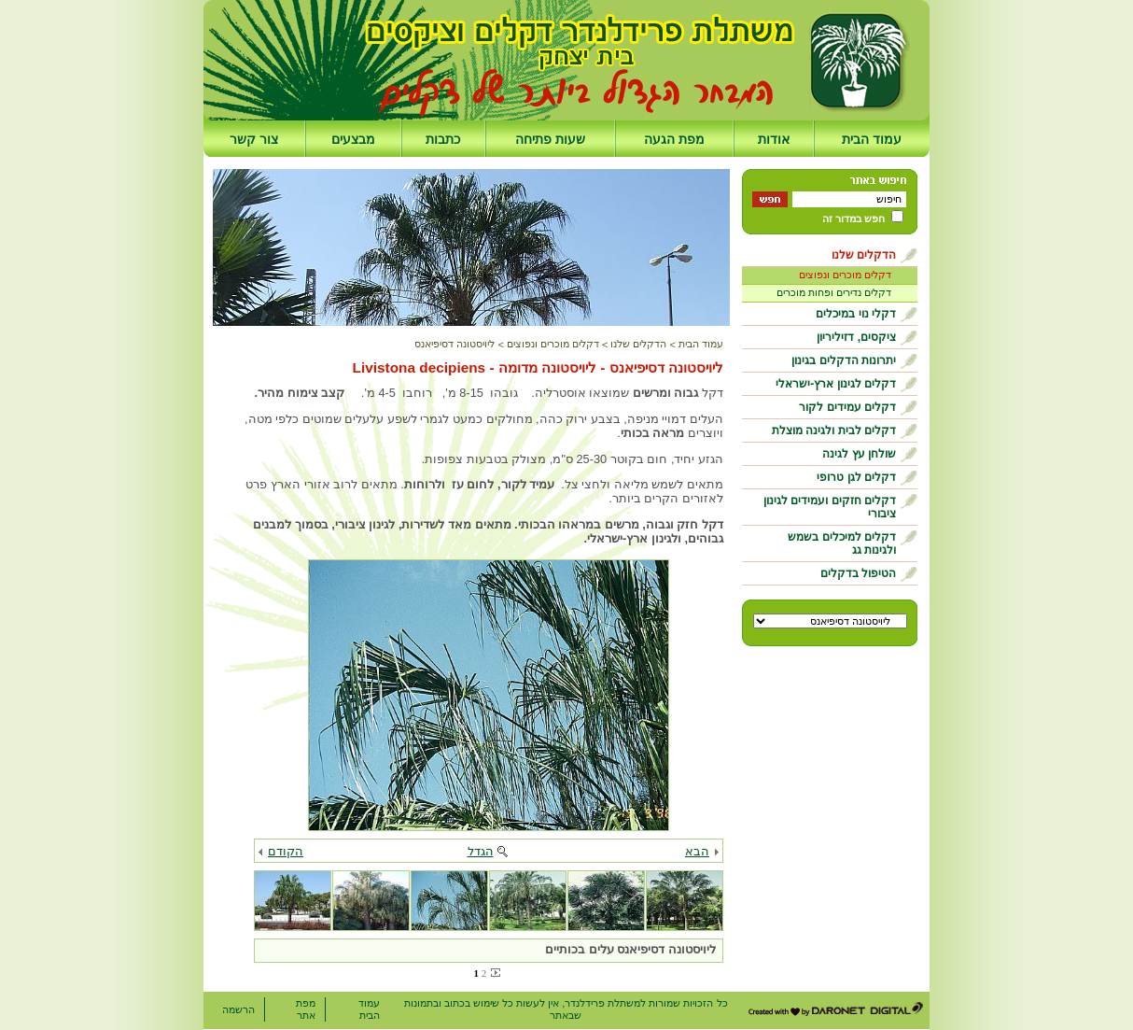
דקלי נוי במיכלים (856, 313)
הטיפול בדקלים (858, 573)
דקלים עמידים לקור (847, 407)
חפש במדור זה (853, 218)
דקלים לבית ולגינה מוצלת (834, 430)
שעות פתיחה (550, 139)
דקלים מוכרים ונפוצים (845, 274)
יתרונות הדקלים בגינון (843, 360)
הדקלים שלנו (864, 254)
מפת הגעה (674, 139)
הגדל (481, 851)
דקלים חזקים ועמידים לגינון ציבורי (829, 507)
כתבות (443, 139)
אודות (774, 139)
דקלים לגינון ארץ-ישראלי (836, 383)
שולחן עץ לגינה (859, 453)
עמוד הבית (872, 139)
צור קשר (254, 139)
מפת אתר (305, 1009)
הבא (697, 851)
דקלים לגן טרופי (856, 477)
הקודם (285, 851)
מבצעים (353, 139)
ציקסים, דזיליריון (856, 337)
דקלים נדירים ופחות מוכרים (833, 292)
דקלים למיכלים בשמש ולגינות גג (842, 543)
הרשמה (238, 1009)
